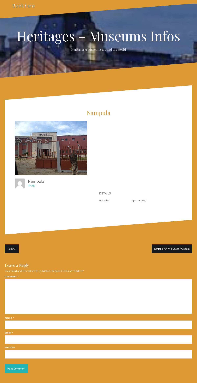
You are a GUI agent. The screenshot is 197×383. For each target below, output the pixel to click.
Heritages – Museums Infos (98, 36)
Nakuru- (11, 248)
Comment (12, 276)
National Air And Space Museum (172, 248)
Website (10, 347)
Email (9, 332)
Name (9, 317)
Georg (31, 185)
